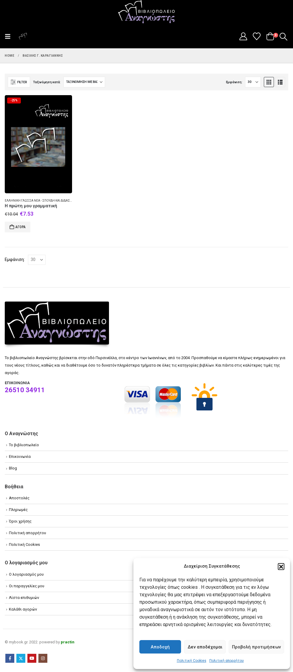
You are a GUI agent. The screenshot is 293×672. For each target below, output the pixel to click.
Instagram (42, 658)
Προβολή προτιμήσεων (256, 647)
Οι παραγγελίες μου (26, 586)
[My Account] (243, 36)
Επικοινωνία (20, 456)
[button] (281, 566)
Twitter (20, 658)
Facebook (9, 658)
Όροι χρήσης (20, 521)
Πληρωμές (18, 509)
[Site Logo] (146, 12)
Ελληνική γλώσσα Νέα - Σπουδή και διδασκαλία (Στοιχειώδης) (53, 200)
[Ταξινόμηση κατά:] (84, 82)
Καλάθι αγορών (23, 609)
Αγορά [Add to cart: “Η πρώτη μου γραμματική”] (20, 227)
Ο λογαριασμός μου (26, 574)
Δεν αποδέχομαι (205, 647)
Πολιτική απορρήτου (226, 661)
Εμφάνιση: (234, 82)
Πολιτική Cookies (191, 661)
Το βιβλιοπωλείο (24, 445)
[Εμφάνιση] (253, 82)
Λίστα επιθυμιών (24, 597)
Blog (13, 468)
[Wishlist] (256, 36)
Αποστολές (19, 498)
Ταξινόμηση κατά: (46, 82)
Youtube (31, 658)
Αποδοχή (160, 647)
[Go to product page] (38, 144)
